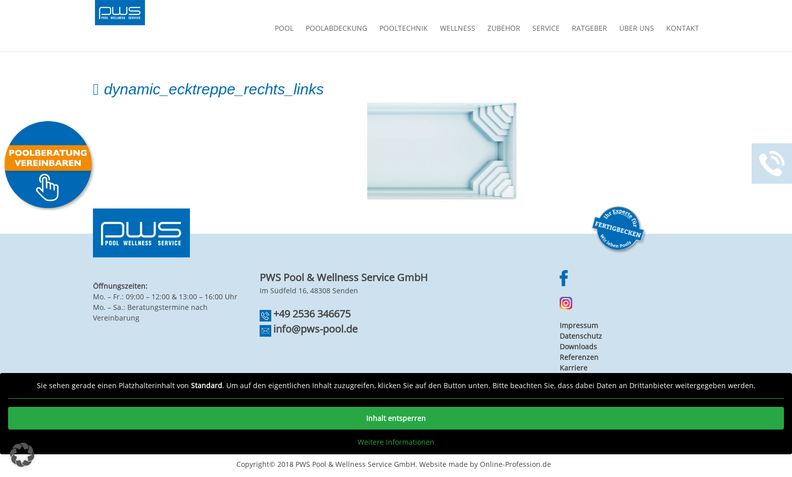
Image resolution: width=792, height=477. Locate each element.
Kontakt (682, 29)
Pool (284, 29)
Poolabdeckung (336, 29)
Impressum (579, 325)
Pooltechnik (403, 29)
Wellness (457, 29)
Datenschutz (581, 336)
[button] (22, 455)
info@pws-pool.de (315, 329)
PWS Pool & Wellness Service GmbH (355, 464)
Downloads (578, 346)
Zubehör (503, 29)
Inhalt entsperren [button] (396, 418)
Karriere (573, 368)
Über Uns (636, 29)
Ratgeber (589, 29)
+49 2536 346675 (312, 314)
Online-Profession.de (515, 464)
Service (546, 29)
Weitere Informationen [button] (396, 442)
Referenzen (579, 357)
